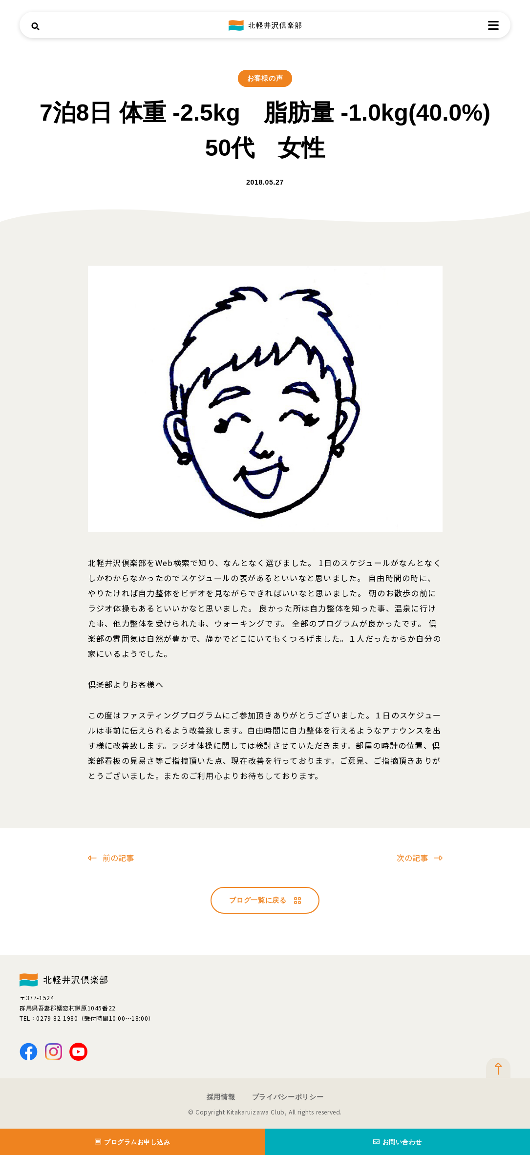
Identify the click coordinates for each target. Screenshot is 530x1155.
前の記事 (111, 857)
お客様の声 (265, 78)
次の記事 (420, 857)
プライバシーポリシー (288, 1097)
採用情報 (221, 1097)
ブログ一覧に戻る (265, 900)
